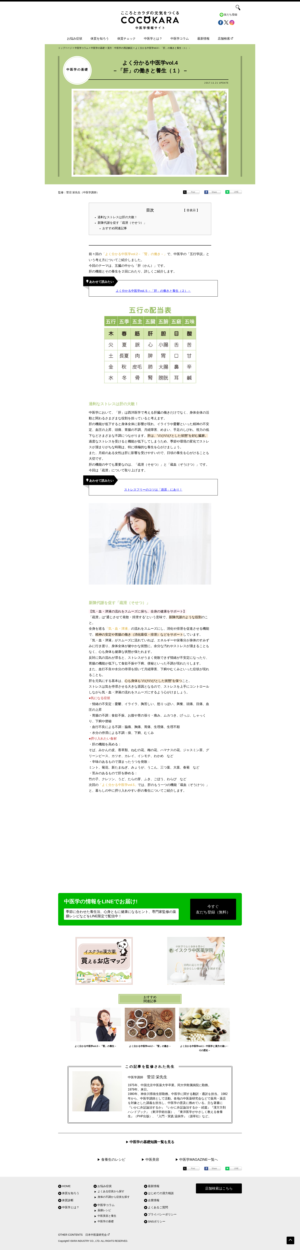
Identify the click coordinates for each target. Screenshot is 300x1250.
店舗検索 (225, 38)
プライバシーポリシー (162, 1214)
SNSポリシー (156, 1221)
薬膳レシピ (104, 1210)
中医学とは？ (153, 38)
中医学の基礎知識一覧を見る (152, 1142)
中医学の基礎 (106, 1221)
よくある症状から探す (111, 1191)
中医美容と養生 (107, 1215)
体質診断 (67, 1200)
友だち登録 (230, 14)
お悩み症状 (74, 38)
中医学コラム (179, 38)
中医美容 (152, 1159)
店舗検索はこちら (219, 1188)
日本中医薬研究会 (97, 1234)
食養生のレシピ (113, 1159)
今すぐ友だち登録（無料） (213, 909)
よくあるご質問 (158, 1207)
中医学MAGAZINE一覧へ (198, 1159)
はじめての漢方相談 (161, 1193)
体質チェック (126, 38)
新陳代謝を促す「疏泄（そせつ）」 (122, 222)
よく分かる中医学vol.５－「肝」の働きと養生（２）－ (153, 290)
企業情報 (153, 1200)
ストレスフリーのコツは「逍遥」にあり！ (153, 489)
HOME (66, 1186)
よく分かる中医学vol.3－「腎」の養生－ (96, 1046)
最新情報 (203, 38)
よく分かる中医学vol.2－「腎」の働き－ (150, 1046)
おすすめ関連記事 (114, 228)
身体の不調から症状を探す (114, 1197)
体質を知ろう (99, 38)
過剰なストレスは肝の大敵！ (117, 217)
